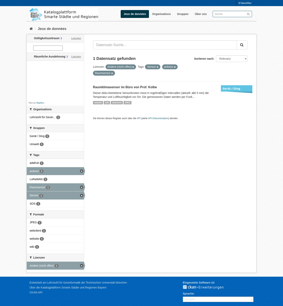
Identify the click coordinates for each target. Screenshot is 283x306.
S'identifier (245, 3)
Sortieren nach (203, 58)
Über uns (201, 14)
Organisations (161, 14)
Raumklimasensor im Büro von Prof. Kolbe (125, 87)
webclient (117, 102)
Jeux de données (135, 14)
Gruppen (182, 14)
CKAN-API (35, 292)
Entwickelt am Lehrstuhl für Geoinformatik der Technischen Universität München (78, 282)
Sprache (188, 293)
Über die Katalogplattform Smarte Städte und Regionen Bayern (67, 287)
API (139, 118)
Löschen (76, 38)
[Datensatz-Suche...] (165, 44)
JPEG (127, 102)
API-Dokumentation (158, 118)
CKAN (206, 287)
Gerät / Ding (231, 88)
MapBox (40, 103)
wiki (107, 102)
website (98, 102)
